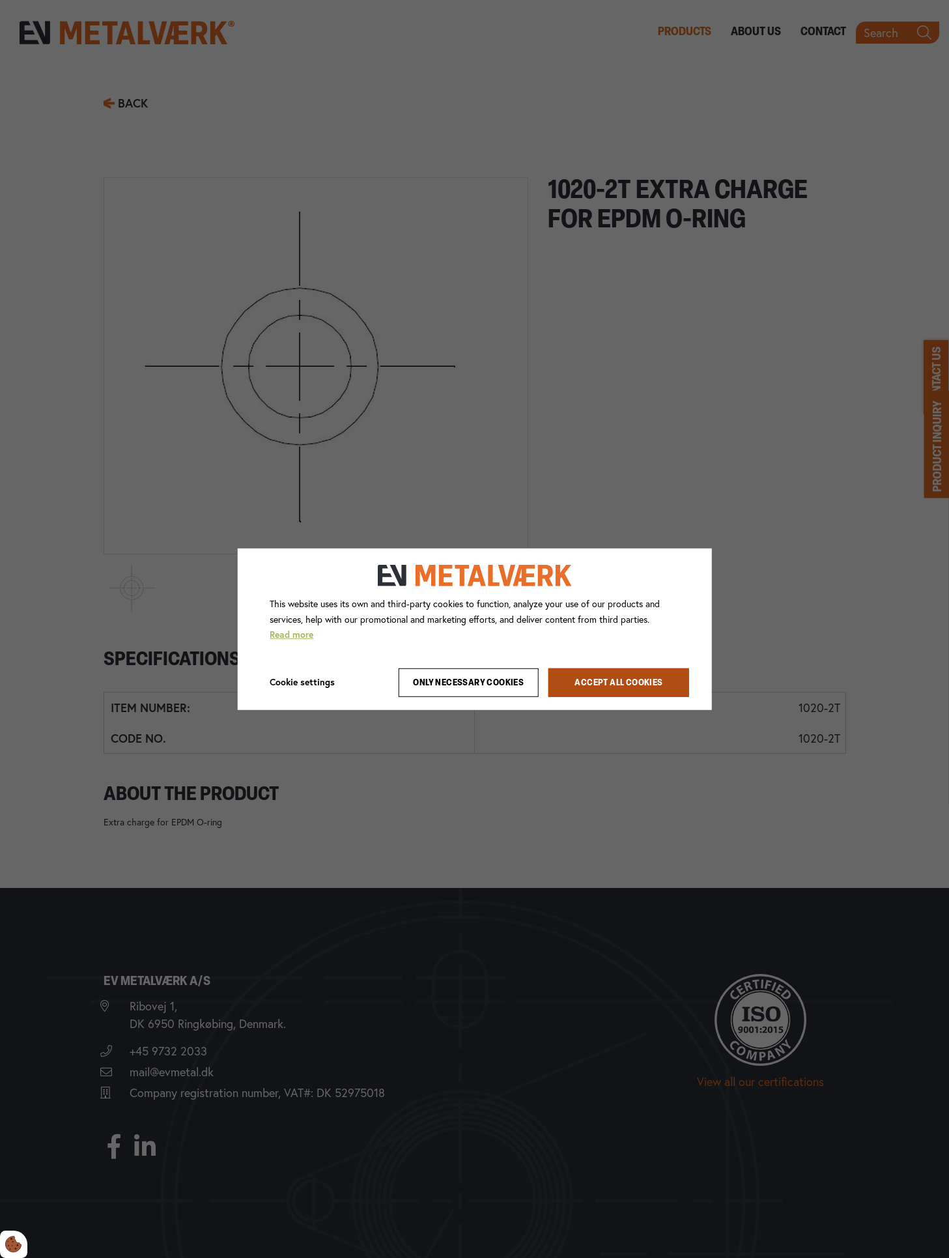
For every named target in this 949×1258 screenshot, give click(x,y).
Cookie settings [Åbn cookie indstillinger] (302, 682)
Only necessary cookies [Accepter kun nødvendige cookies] (468, 682)
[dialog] (474, 628)
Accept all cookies (618, 682)
